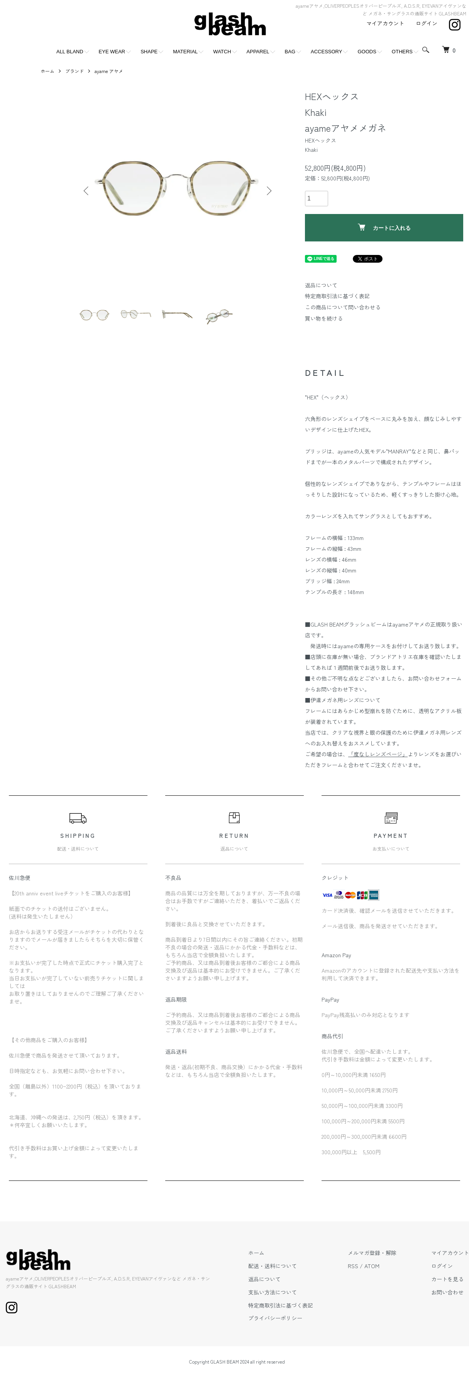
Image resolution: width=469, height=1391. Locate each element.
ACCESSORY (326, 51)
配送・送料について (272, 1266)
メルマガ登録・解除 (372, 1253)
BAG (290, 51)
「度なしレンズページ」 (378, 754)
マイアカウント (385, 23)
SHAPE (149, 51)
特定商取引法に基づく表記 (337, 296)
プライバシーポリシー (275, 1318)
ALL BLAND (69, 51)
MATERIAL (185, 51)
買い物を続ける (324, 318)
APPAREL (258, 51)
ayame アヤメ (109, 71)
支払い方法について (272, 1292)
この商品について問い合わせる (343, 307)
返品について (321, 285)
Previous (87, 191)
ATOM (371, 1266)
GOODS (366, 51)
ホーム (47, 71)
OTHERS (402, 51)
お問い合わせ (447, 1292)
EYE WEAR (112, 51)
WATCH (222, 51)
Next (268, 191)
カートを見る (447, 1279)
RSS (353, 1266)
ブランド (74, 71)
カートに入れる (384, 227)
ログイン (426, 23)
